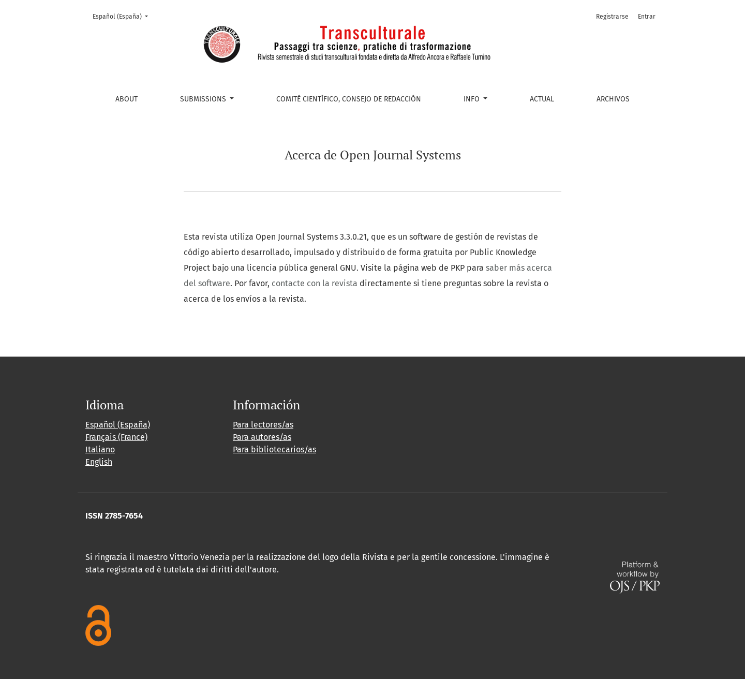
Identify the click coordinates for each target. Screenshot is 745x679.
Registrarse (612, 16)
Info (473, 99)
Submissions (204, 99)
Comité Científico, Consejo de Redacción (348, 99)
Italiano (100, 449)
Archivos (613, 99)
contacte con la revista (314, 283)
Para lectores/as (263, 425)
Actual (542, 99)
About (126, 99)
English (98, 462)
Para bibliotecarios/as (274, 449)
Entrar (646, 16)
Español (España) (123, 15)
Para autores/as (262, 437)
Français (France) (116, 437)
